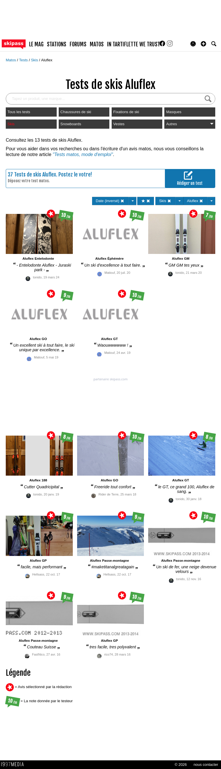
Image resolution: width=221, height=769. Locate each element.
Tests (24, 60)
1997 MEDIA (14, 764)
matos (97, 44)
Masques (173, 112)
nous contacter (206, 764)
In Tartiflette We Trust (133, 44)
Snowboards (70, 124)
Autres (190, 124)
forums (78, 44)
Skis (35, 60)
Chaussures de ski (75, 112)
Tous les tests (18, 112)
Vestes (119, 124)
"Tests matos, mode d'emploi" (83, 154)
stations (56, 44)
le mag (36, 44)
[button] (203, 44)
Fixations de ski (126, 112)
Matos (11, 60)
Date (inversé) (110, 201)
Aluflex (46, 60)
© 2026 (181, 764)
